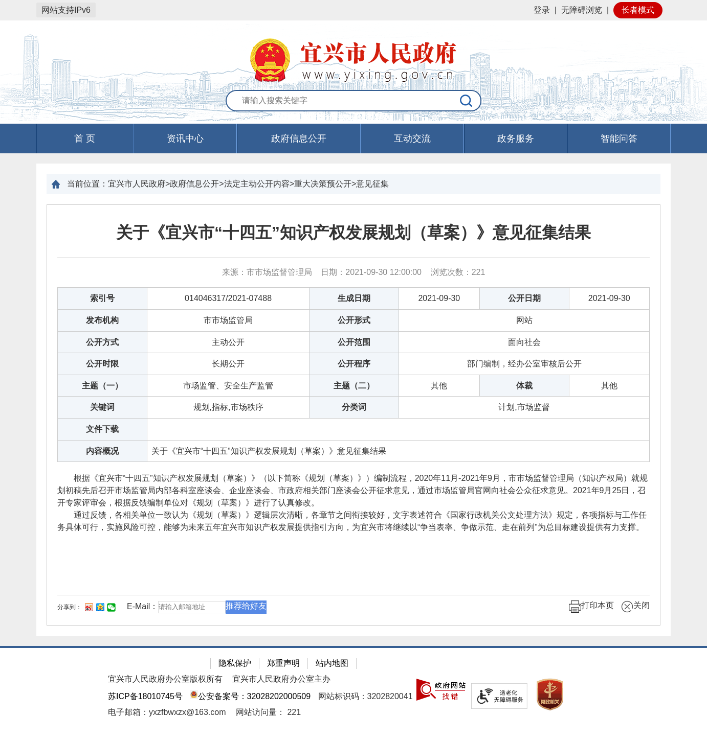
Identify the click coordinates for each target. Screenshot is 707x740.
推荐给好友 (246, 606)
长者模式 (638, 10)
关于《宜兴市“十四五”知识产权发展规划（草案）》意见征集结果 (353, 232)
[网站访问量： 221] (268, 712)
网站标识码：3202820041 (365, 696)
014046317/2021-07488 (228, 298)
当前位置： (87, 183)
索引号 (102, 298)
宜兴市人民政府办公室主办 (281, 679)
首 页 (84, 138)
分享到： (69, 607)
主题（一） (102, 385)
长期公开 (228, 363)
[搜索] (466, 100)
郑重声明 (283, 663)
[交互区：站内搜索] (353, 101)
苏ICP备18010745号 (145, 696)
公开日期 (524, 298)
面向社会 (524, 342)
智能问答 (619, 138)
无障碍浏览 (581, 10)
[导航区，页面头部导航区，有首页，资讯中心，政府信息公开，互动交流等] (353, 138)
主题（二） (354, 385)
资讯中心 (185, 138)
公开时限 (102, 363)
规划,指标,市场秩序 (228, 407)
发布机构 (102, 320)
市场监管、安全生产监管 (228, 385)
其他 (439, 385)
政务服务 (515, 138)
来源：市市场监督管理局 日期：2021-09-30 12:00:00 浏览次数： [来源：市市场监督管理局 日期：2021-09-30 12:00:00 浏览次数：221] (353, 272)
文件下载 (102, 429)
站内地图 (332, 663)
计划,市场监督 (523, 407)
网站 (524, 320)
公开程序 (354, 363)
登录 (542, 10)
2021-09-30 (439, 298)
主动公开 (228, 342)
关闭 (635, 606)
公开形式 (354, 320)
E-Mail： (142, 606)
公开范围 (354, 342)
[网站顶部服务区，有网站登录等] (353, 10)
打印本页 (591, 606)
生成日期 (354, 298)
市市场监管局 (228, 320)
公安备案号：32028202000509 (250, 696)
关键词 (102, 407)
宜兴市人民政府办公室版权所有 (165, 679)
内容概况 (102, 451)
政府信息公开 (298, 138)
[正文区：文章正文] (353, 415)
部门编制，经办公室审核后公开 (524, 363)
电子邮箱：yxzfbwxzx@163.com (167, 712)
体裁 (524, 385)
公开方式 (102, 342)
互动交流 (412, 138)
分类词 (354, 407)
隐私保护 (234, 663)
